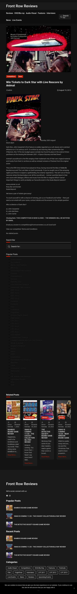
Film (12, 307)
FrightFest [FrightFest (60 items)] (18, 572)
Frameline (15, 310)
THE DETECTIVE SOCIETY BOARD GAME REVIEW (46, 434)
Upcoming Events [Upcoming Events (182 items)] (45, 577)
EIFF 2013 (15, 293)
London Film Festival (19, 337)
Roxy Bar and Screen (13, 187)
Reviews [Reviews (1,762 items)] (31, 577)
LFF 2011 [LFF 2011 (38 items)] (41, 572)
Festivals (14, 304)
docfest (14, 279)
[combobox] (65, 16)
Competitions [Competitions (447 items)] (26, 568)
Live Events (15, 335)
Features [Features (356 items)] (52, 568)
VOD (12, 385)
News (20, 76)
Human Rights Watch (19, 315)
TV (12, 374)
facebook (49, 198)
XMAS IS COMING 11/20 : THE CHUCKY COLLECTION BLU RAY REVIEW (30, 436)
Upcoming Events (18, 379)
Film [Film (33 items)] (9, 572)
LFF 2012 (15, 323)
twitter (58, 198)
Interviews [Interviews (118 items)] (30, 572)
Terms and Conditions (29, 229)
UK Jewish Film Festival (20, 376)
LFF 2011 (15, 321)
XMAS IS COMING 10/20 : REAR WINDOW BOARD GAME (63, 434)
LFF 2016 (15, 332)
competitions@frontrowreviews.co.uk (34, 225)
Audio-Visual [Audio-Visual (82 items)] (12, 568)
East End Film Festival (20, 284)
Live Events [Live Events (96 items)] (12, 577)
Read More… (12, 455)
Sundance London (18, 368)
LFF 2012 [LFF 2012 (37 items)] (52, 572)
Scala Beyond (11, 189)
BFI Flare (14, 268)
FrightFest (15, 312)
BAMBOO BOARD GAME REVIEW (13, 432)
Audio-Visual (16, 259)
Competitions (11, 76)
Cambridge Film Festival (21, 271)
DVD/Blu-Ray (16, 282)
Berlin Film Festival (19, 265)
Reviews (14, 362)
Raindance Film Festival (21, 360)
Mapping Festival (18, 346)
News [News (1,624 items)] (22, 577)
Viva (12, 382)
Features (14, 301)
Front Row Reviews (22, 6)
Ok (38, 590)
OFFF (13, 354)
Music (13, 349)
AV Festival (15, 262)
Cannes (14, 273)
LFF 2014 (15, 329)
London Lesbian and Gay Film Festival (26, 340)
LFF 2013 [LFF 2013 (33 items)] (64, 572)
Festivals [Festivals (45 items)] (62, 568)
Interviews (15, 318)
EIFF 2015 (15, 298)
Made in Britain (17, 343)
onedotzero (15, 357)
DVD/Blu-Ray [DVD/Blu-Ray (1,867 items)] (39, 568)
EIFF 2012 (15, 290)
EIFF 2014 (15, 296)
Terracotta (15, 371)
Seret (13, 365)
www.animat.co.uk (13, 184)
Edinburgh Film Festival (20, 287)
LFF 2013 (15, 326)
